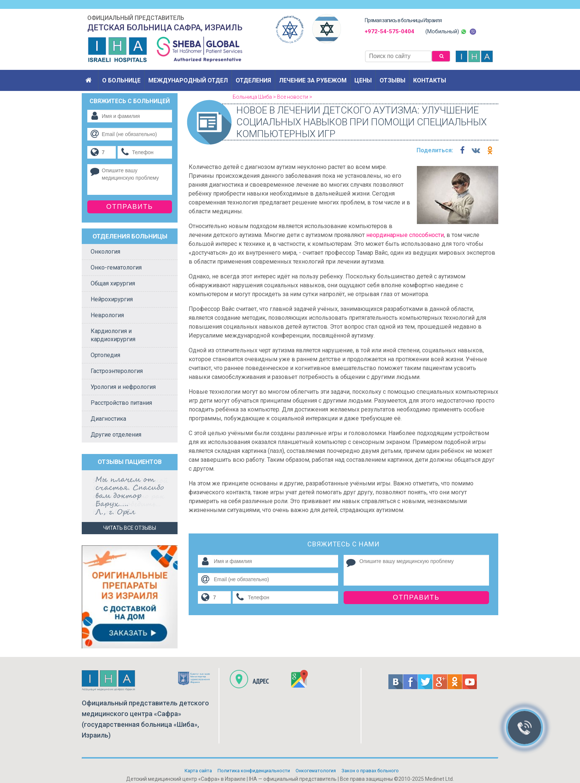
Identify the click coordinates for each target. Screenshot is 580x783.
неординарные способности (405, 234)
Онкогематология (316, 770)
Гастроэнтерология (117, 370)
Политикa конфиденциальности (254, 770)
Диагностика (108, 418)
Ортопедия (105, 355)
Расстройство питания (121, 402)
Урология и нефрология (123, 386)
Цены (363, 80)
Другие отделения (116, 434)
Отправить (416, 597)
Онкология (105, 251)
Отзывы (392, 80)
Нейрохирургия (112, 299)
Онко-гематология (116, 267)
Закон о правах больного (370, 770)
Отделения (253, 80)
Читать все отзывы (129, 528)
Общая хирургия (113, 283)
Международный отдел (188, 80)
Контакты (429, 80)
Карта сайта (198, 770)
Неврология (107, 315)
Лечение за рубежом (313, 80)
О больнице (121, 80)
